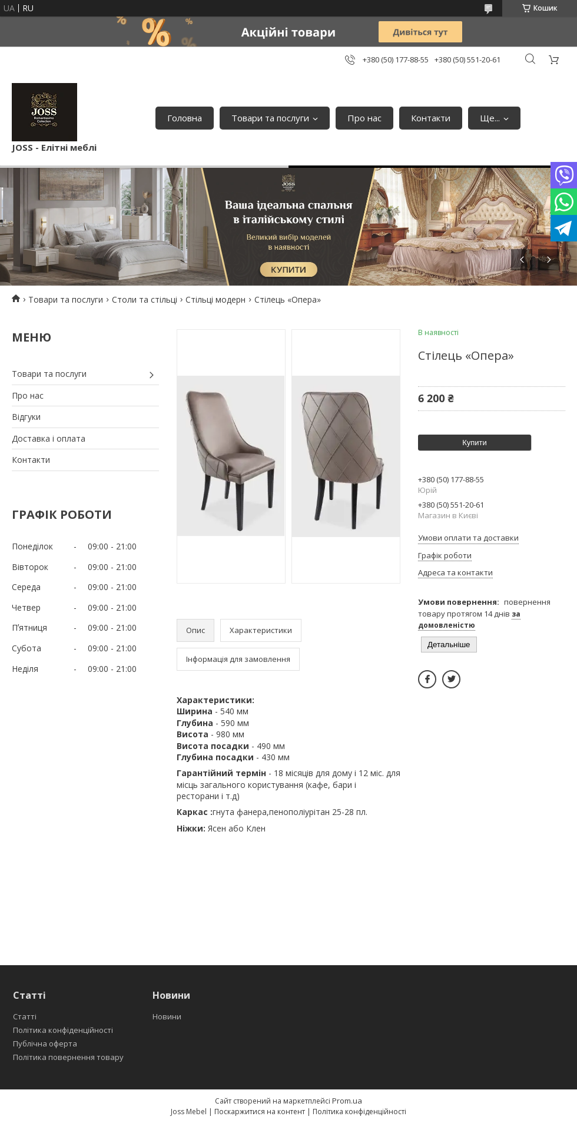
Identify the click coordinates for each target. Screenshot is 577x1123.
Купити (474, 442)
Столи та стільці (144, 299)
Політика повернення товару (68, 1057)
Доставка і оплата (48, 438)
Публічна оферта (45, 1043)
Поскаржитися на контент (259, 1112)
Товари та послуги (270, 118)
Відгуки (26, 416)
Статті (25, 1016)
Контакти (430, 118)
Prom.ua (347, 1100)
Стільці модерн (215, 299)
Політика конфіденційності (63, 1030)
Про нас (364, 118)
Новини (166, 1016)
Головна (184, 118)
